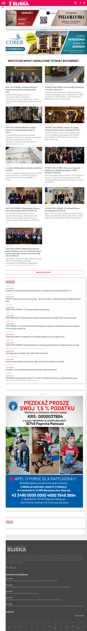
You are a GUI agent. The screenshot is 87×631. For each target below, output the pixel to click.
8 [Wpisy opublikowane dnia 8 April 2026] (31, 628)
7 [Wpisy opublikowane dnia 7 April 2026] (20, 628)
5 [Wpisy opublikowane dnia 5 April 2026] (78, 624)
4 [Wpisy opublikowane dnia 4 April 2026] (66, 624)
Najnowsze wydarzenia (15, 574)
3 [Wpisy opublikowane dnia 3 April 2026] (55, 624)
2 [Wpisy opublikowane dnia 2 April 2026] (43, 624)
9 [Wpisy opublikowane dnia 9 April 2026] (43, 628)
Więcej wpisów (43, 272)
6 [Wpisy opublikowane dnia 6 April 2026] (8, 628)
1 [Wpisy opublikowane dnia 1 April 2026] (31, 624)
